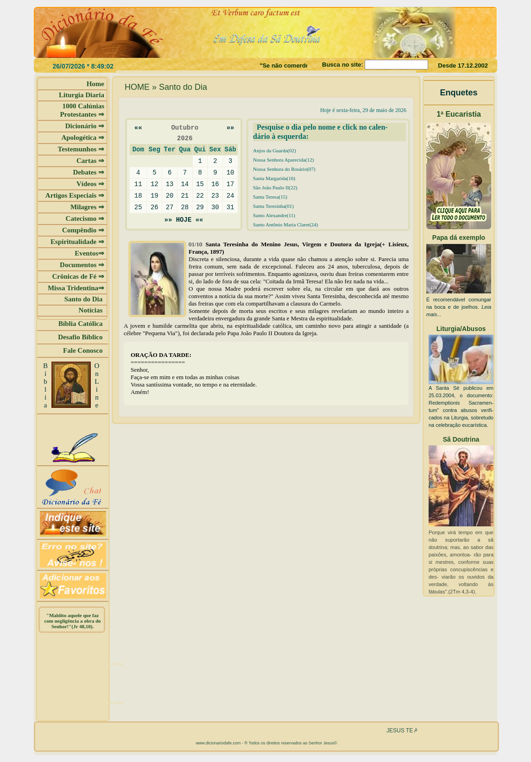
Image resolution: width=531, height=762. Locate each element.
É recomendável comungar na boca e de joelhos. (458, 307)
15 (200, 184)
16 (215, 184)
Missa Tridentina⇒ (76, 288)
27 (170, 207)
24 (230, 195)
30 (215, 207)
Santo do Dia (84, 299)
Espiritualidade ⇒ (77, 241)
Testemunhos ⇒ (81, 149)
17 (230, 184)
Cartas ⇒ (90, 160)
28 (185, 207)
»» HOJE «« (183, 219)
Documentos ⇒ (82, 265)
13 (170, 184)
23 (215, 195)
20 (170, 195)
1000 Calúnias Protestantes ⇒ (82, 110)
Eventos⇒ (89, 253)
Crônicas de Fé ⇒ (78, 276)
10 (230, 172)
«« (138, 127)
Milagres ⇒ (87, 207)
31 (230, 207)
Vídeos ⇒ (90, 183)
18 (138, 195)
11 (138, 184)
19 (154, 195)
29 (200, 207)
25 (138, 207)
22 (200, 195)
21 (185, 195)
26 (154, 207)
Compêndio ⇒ (83, 230)
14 (185, 184)
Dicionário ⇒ (84, 126)
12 (154, 184)
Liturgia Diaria (81, 95)
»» (230, 127)
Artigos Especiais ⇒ (74, 195)
